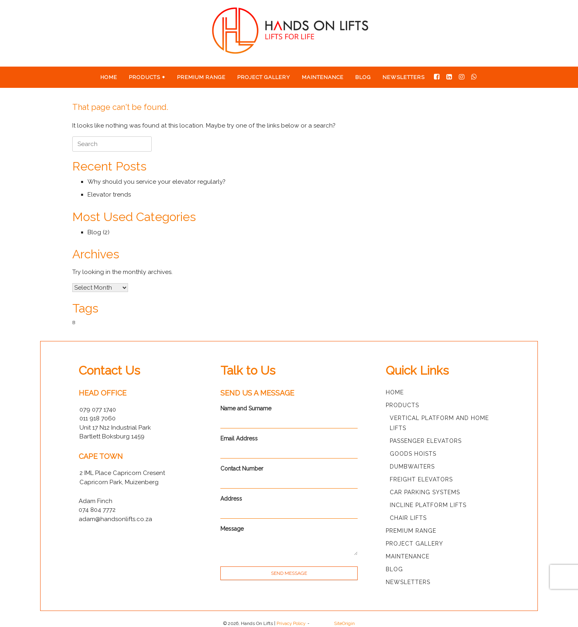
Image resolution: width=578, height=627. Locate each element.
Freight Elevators (421, 479)
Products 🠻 (147, 77)
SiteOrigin (344, 623)
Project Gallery (263, 77)
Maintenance (323, 77)
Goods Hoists (413, 453)
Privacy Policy (291, 623)
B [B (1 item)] (73, 322)
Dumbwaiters (412, 466)
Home (108, 77)
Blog (363, 77)
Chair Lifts (408, 518)
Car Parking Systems (425, 492)
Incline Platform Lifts (428, 505)
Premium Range (201, 77)
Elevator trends (109, 194)
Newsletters (404, 77)
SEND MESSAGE (289, 573)
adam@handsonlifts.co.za (115, 519)
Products (402, 405)
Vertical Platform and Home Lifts (439, 423)
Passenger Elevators (426, 441)
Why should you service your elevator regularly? (157, 181)
